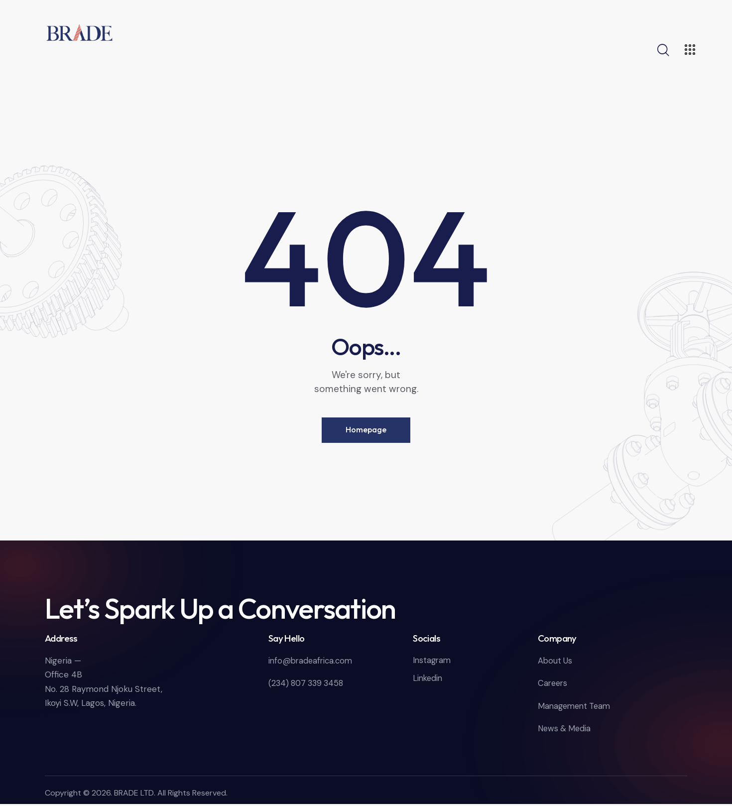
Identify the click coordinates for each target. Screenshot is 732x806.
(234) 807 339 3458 (308, 685)
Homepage (366, 431)
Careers (553, 685)
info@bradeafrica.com (312, 663)
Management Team (576, 707)
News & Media (565, 730)
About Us (555, 663)
